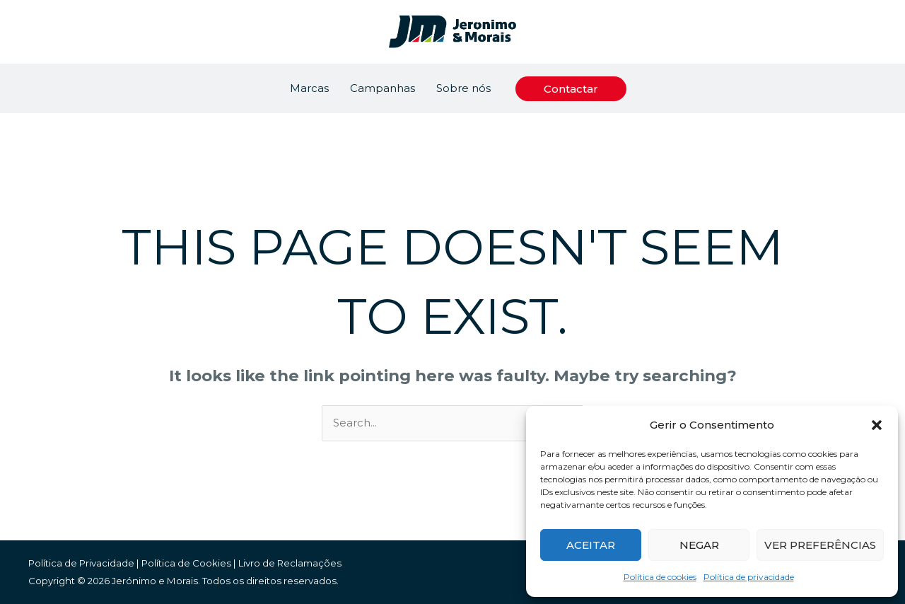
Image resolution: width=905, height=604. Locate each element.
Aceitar (590, 545)
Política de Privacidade (81, 563)
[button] (877, 425)
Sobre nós (463, 88)
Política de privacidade (748, 576)
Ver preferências (820, 545)
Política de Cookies (186, 563)
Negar (699, 545)
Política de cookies (660, 576)
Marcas (309, 88)
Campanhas (382, 88)
